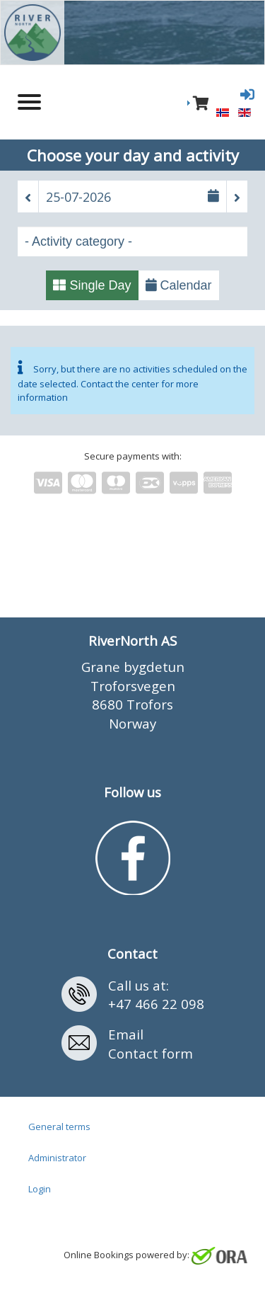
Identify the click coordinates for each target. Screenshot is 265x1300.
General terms (59, 1126)
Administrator (57, 1157)
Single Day (92, 285)
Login (39, 1188)
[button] (28, 197)
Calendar (179, 285)
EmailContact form (150, 1043)
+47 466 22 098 (156, 1004)
